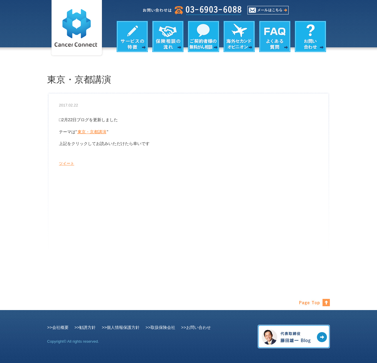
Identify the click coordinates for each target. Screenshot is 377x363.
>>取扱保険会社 (160, 327)
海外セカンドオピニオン (239, 36)
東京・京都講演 (91, 131)
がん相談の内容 (203, 36)
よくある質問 (274, 36)
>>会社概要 (58, 327)
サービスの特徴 (132, 36)
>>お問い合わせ (196, 327)
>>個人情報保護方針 (121, 327)
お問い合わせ (310, 36)
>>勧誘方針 (85, 327)
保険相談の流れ (167, 36)
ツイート (66, 163)
